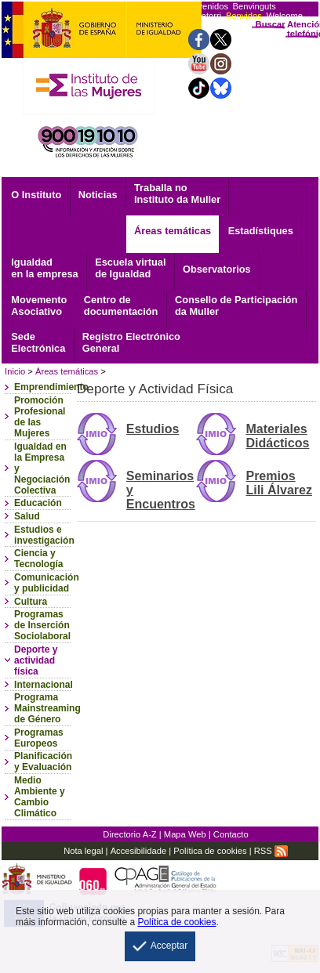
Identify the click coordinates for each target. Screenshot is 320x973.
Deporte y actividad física (35, 660)
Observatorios (217, 269)
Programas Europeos (39, 738)
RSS (271, 850)
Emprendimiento (51, 387)
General (131, 342)
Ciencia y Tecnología (38, 559)
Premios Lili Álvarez (278, 483)
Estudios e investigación (44, 535)
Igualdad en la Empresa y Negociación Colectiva (42, 468)
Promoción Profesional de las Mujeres (39, 417)
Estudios (153, 429)
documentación (121, 305)
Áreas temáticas (172, 231)
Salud (27, 516)
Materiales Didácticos (277, 436)
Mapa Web (185, 834)
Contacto (231, 834)
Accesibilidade (139, 850)
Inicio (15, 371)
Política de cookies (209, 850)
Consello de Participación (236, 305)
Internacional (43, 684)
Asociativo (39, 305)
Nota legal (83, 850)
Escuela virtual (130, 268)
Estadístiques (260, 231)
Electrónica (38, 342)
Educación (38, 502)
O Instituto (36, 195)
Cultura (30, 601)
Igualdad (44, 268)
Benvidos (244, 15)
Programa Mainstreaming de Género (47, 708)
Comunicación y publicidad (46, 583)
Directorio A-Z (129, 834)
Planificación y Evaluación (43, 761)
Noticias (98, 195)
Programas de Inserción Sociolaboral (42, 625)
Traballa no (177, 193)
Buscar (270, 24)
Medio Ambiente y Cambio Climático (39, 797)
